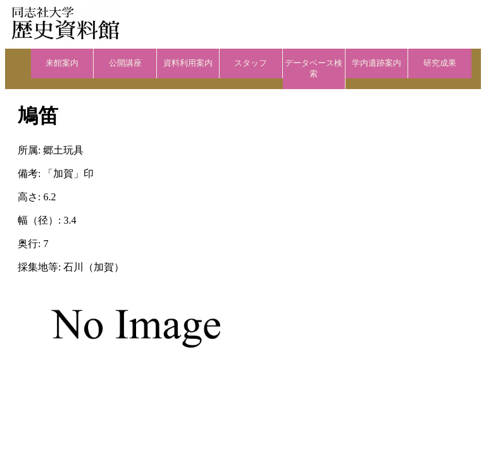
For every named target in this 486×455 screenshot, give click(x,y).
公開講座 (125, 63)
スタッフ (250, 63)
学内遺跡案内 (376, 63)
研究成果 (439, 63)
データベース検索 (313, 68)
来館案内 (62, 63)
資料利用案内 (188, 63)
